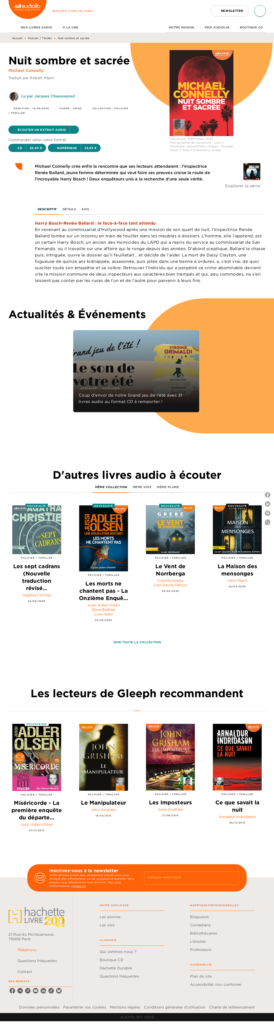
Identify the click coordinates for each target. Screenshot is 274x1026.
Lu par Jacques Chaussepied (48, 96)
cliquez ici (78, 886)
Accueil (17, 38)
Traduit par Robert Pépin (31, 78)
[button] (229, 11)
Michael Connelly (26, 70)
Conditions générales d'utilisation (174, 1007)
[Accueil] (27, 11)
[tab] (13, 27)
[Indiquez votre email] (186, 877)
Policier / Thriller (40, 38)
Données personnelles (39, 1007)
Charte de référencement (232, 1007)
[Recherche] (260, 11)
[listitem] (12, 991)
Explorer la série (242, 185)
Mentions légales (125, 1007)
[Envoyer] (233, 877)
